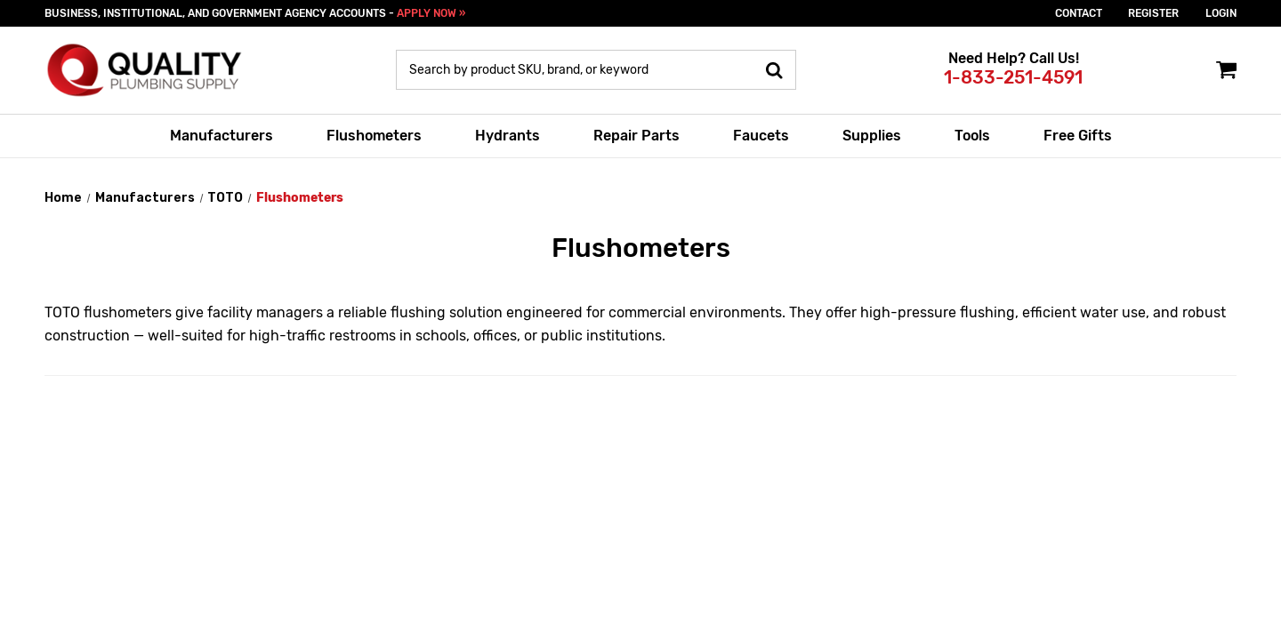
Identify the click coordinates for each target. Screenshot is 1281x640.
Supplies (871, 135)
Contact (1078, 13)
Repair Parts (636, 135)
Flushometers (374, 135)
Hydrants (507, 135)
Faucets (761, 135)
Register (1153, 13)
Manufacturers (221, 135)
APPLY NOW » (431, 13)
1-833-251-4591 (1013, 77)
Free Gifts (1077, 135)
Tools (972, 135)
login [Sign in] (1221, 13)
